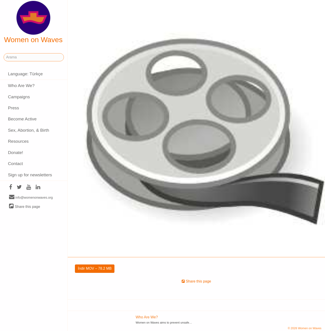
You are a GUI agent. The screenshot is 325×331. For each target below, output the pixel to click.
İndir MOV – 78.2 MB (94, 268)
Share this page (24, 206)
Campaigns (19, 96)
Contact (15, 163)
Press (13, 108)
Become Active (22, 119)
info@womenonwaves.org (31, 197)
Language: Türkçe (25, 73)
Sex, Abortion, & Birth (28, 130)
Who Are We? (21, 85)
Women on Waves (33, 22)
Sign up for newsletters (30, 174)
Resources (18, 141)
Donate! (15, 152)
